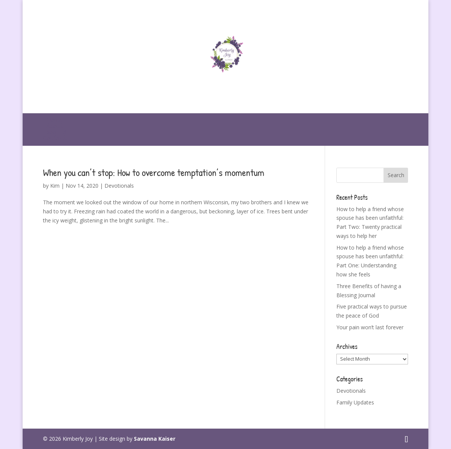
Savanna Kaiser (154, 438)
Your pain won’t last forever (369, 327)
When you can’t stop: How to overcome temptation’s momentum (153, 172)
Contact (54, 139)
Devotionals (119, 185)
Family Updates (355, 402)
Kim (55, 185)
